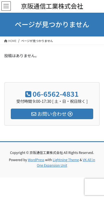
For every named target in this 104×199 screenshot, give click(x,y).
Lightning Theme (66, 159)
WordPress (36, 159)
